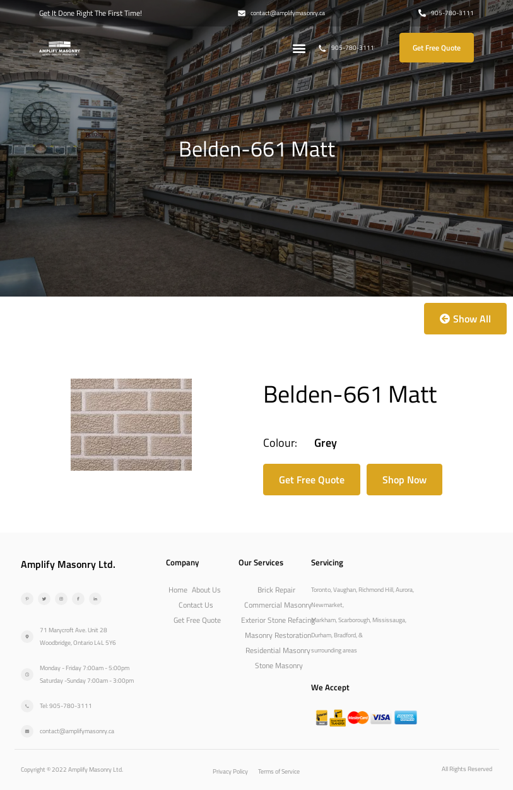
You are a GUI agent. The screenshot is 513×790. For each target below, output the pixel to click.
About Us (206, 590)
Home (177, 590)
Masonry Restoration (278, 635)
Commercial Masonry (278, 605)
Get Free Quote (197, 620)
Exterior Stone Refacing (278, 620)
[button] (298, 47)
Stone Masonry (279, 665)
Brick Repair (276, 590)
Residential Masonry (277, 650)
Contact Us (196, 605)
